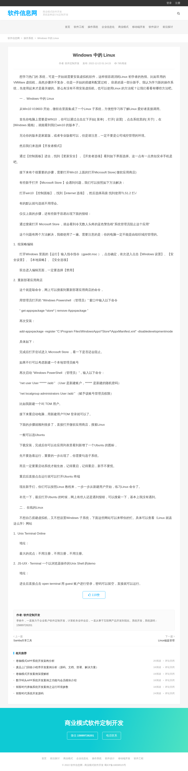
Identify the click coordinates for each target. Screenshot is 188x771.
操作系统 (93, 26)
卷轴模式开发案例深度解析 (32, 673)
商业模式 (123, 26)
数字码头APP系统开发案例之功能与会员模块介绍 (46, 680)
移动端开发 (138, 26)
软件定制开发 (72, 63)
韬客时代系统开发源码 (30, 693)
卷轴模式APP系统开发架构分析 (35, 660)
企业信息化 (108, 26)
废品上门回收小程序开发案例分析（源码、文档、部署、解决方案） (57, 667)
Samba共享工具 (22, 640)
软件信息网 (22, 13)
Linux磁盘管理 (166, 640)
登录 (169, 2)
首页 (67, 26)
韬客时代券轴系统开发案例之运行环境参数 (42, 686)
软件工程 (79, 26)
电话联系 (111, 735)
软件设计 (154, 26)
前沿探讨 (168, 26)
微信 (82, 735)
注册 (177, 2)
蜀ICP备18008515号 (115, 765)
